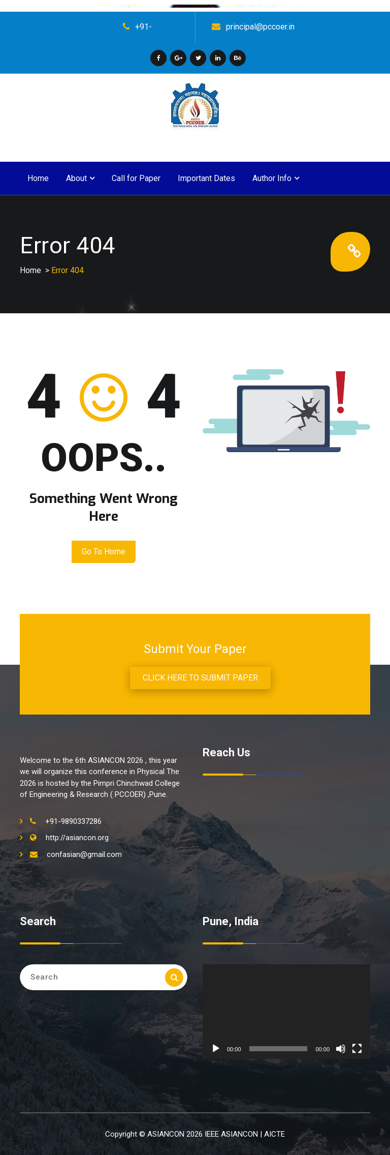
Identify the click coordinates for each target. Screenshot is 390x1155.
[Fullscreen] (357, 1049)
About (76, 178)
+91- (143, 27)
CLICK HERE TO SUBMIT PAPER (200, 678)
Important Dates (206, 178)
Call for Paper (136, 178)
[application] (286, 1011)
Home (38, 178)
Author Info (271, 178)
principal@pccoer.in (260, 27)
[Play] (216, 1049)
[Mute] (341, 1049)
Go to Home (103, 551)
